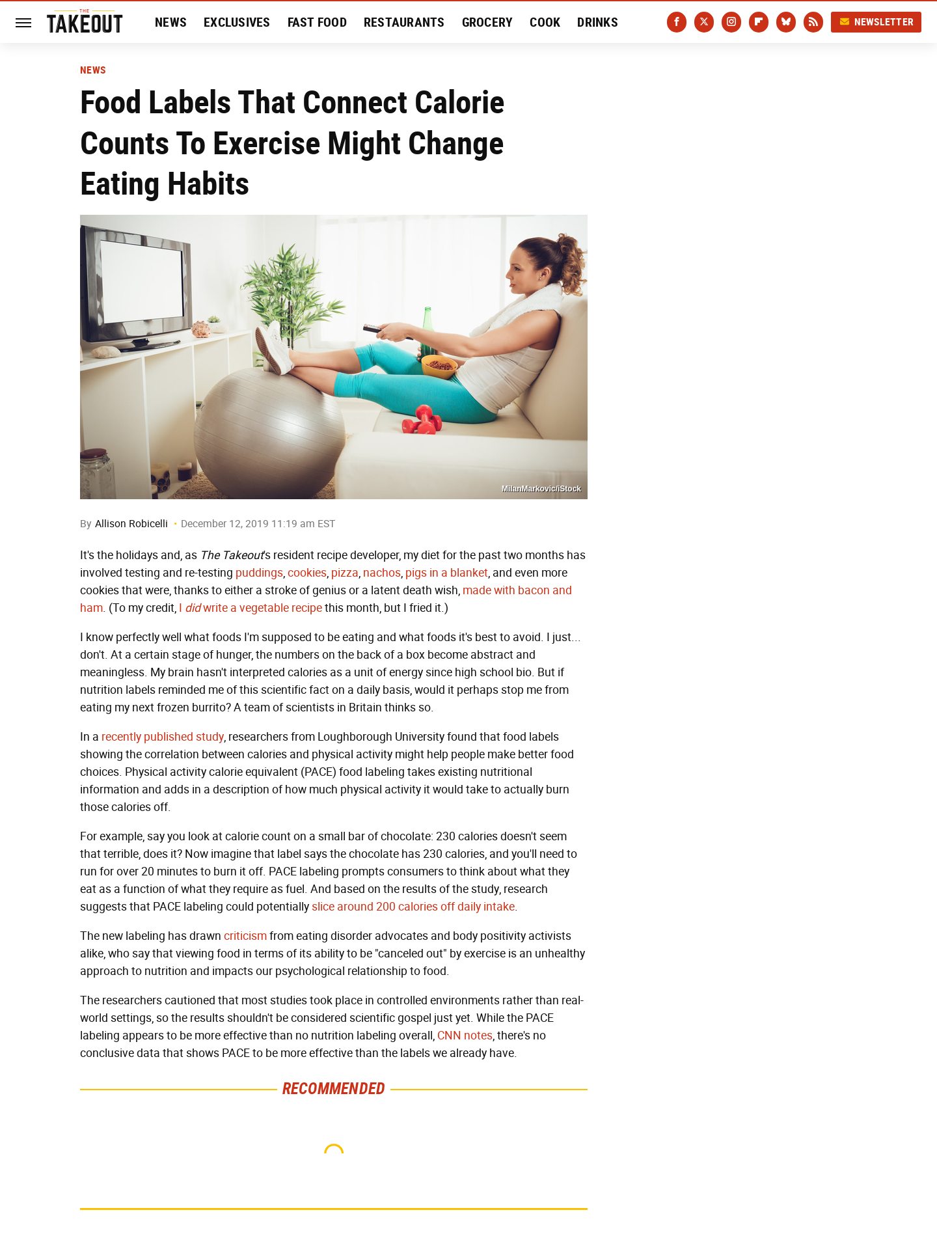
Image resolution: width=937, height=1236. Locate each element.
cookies (307, 573)
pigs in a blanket (446, 573)
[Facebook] (676, 22)
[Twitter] (704, 22)
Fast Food (317, 22)
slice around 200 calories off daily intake (413, 907)
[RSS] (813, 22)
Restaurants (404, 22)
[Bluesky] (786, 22)
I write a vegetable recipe (250, 608)
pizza (345, 573)
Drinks (597, 22)
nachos (382, 573)
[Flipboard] (758, 22)
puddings (259, 573)
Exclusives (237, 22)
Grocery (487, 22)
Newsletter (876, 22)
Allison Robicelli (131, 523)
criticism (245, 936)
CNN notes (465, 1035)
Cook (545, 22)
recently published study (163, 737)
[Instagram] (731, 22)
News (171, 22)
